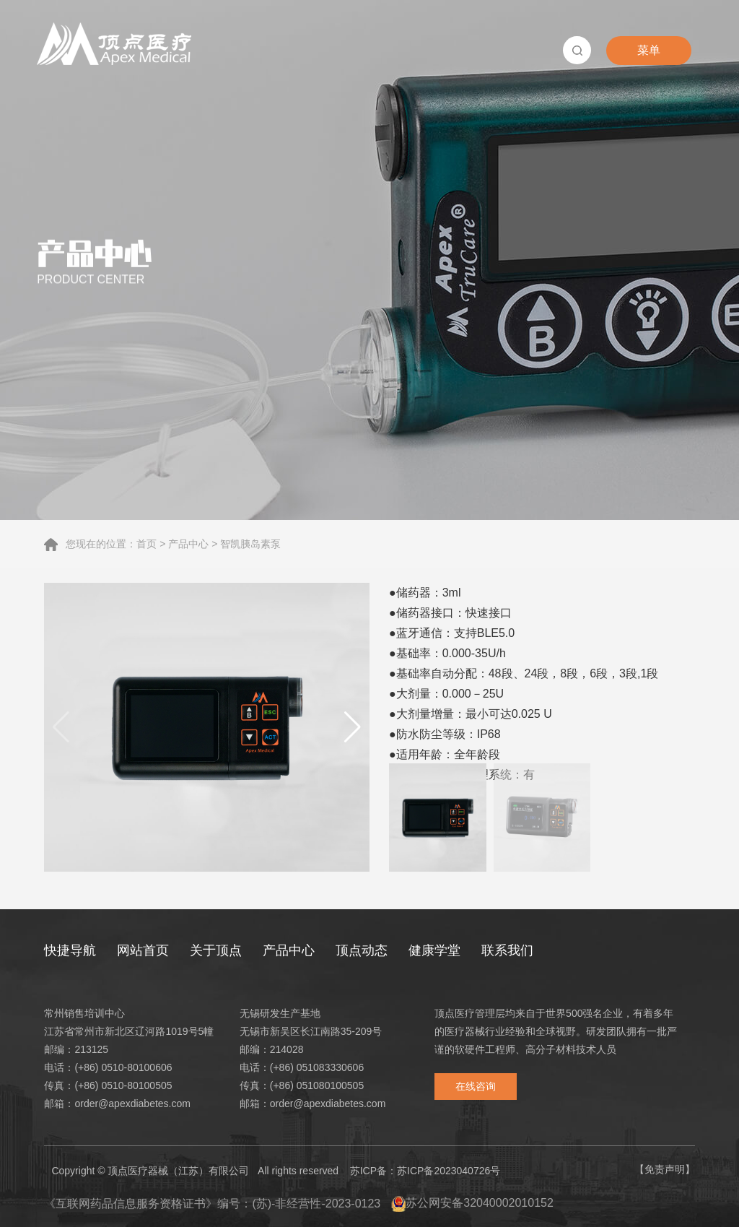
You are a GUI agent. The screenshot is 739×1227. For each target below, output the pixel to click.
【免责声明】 (664, 1169)
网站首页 (143, 950)
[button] (352, 727)
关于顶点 (216, 950)
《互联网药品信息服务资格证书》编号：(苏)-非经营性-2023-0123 (212, 1203)
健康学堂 (434, 950)
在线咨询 (475, 1086)
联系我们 (507, 950)
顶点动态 (362, 950)
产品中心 (188, 544)
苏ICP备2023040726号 (448, 1170)
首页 (146, 544)
